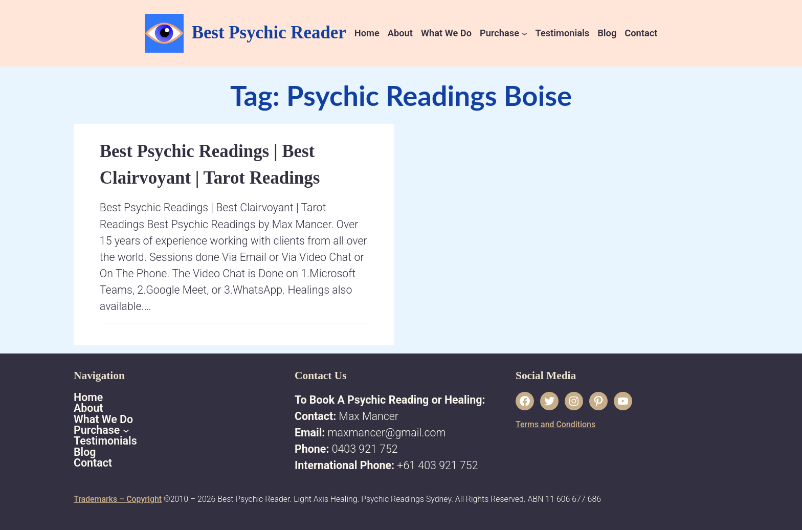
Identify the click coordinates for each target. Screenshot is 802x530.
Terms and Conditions (555, 424)
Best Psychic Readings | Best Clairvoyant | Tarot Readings (210, 164)
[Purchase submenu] (524, 33)
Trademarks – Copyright (118, 499)
